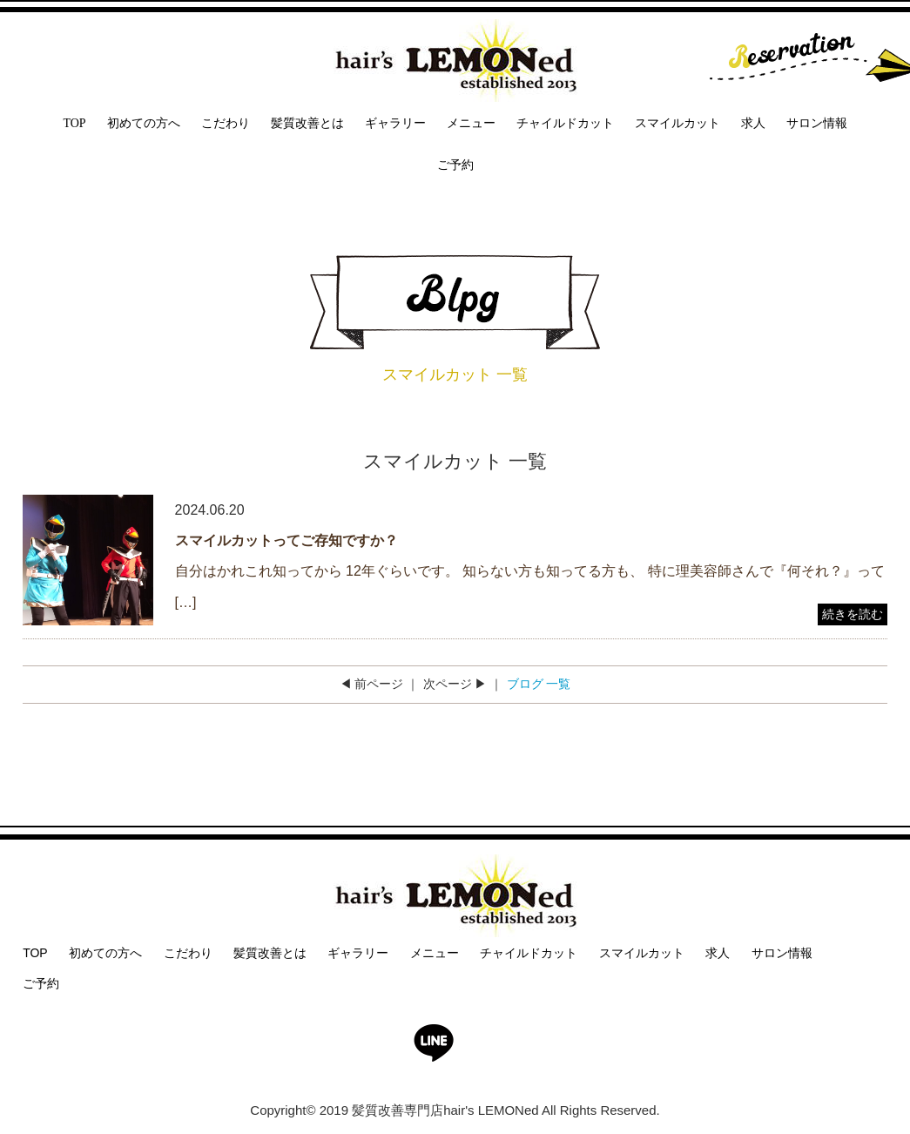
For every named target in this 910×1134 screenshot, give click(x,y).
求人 (753, 123)
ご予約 (455, 165)
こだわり (225, 123)
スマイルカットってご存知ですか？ (286, 540)
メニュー (471, 123)
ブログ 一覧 (539, 684)
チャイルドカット (565, 123)
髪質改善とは (307, 123)
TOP (74, 123)
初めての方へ (143, 123)
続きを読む (852, 614)
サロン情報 (816, 123)
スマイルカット (677, 123)
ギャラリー (395, 123)
